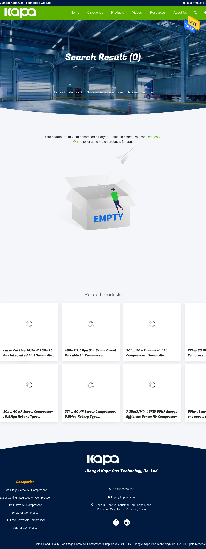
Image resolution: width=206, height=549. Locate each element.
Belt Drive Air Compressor (25, 505)
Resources (157, 12)
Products (117, 12)
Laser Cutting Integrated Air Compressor (25, 497)
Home (75, 12)
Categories (95, 12)
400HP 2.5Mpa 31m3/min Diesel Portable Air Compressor (90, 353)
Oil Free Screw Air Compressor (25, 520)
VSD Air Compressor (25, 527)
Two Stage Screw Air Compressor (25, 490)
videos (137, 12)
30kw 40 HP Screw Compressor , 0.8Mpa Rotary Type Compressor (28, 414)
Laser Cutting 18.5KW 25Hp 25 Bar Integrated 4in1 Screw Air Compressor (27, 353)
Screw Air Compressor (25, 512)
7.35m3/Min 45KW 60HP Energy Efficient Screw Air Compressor (151, 414)
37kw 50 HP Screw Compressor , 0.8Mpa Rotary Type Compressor (90, 414)
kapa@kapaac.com (123, 497)
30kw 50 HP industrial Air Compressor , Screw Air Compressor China (147, 353)
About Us (180, 12)
